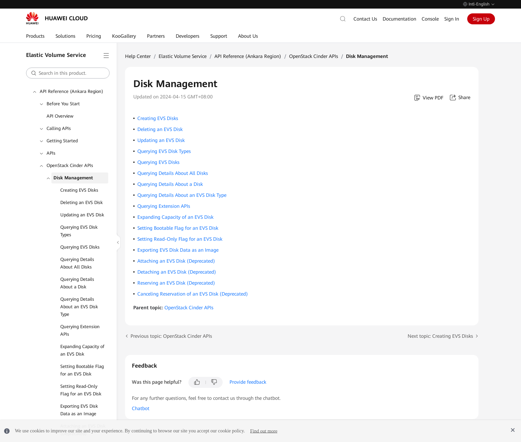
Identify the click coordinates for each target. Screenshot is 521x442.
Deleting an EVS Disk (81, 193)
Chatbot (140, 400)
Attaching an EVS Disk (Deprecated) (176, 252)
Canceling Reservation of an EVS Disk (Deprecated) (192, 285)
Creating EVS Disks (79, 181)
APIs (51, 144)
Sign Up (481, 21)
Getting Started (62, 132)
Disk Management (73, 169)
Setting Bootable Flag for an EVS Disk (82, 361)
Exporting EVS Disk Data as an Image (79, 401)
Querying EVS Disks (80, 238)
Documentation (399, 21)
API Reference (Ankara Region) (71, 82)
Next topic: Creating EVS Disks (440, 327)
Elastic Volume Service (183, 47)
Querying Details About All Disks (77, 254)
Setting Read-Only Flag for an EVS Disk (80, 381)
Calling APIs (59, 119)
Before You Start (63, 95)
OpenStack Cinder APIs (70, 156)
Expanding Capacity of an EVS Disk (82, 341)
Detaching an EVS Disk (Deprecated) (176, 263)
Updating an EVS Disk (82, 206)
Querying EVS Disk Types (79, 222)
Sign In (451, 21)
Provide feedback (248, 373)
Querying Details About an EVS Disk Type (79, 298)
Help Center (138, 47)
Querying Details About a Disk (77, 274)
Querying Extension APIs (80, 321)
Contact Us (365, 21)
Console (430, 21)
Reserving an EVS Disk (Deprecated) (176, 274)
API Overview (60, 107)
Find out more (263, 430)
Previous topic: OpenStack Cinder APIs (171, 327)
